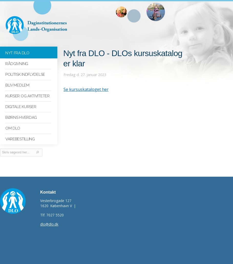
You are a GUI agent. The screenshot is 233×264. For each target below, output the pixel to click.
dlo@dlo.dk (49, 224)
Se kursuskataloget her (86, 89)
